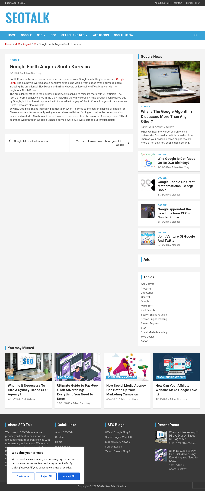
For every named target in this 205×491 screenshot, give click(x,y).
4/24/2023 (112, 399)
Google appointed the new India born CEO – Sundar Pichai (174, 213)
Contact (178, 3)
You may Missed (21, 348)
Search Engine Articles (154, 314)
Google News (151, 56)
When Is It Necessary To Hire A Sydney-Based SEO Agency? (27, 389)
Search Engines (72, 35)
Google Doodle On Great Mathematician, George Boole (176, 186)
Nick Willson (28, 399)
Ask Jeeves (147, 283)
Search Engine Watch (117, 437)
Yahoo (144, 341)
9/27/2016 (164, 167)
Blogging (146, 288)
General (145, 297)
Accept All (69, 476)
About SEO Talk (162, 3)
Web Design (101, 35)
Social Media (123, 35)
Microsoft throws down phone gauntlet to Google (100, 143)
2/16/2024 (14, 399)
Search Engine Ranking (154, 319)
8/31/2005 (16, 73)
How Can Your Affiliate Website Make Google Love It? (176, 389)
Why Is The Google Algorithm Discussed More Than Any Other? (166, 116)
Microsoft (146, 305)
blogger (176, 194)
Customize (23, 476)
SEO (39, 35)
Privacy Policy (193, 3)
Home (12, 35)
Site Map (122, 486)
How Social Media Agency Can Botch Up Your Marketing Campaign (126, 389)
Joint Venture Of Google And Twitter (176, 238)
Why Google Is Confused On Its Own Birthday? (176, 161)
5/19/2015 (164, 245)
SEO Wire (110, 441)
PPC (53, 35)
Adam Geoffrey (32, 73)
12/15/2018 (147, 126)
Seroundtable (112, 446)
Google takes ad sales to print (31, 141)
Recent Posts (168, 425)
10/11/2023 (64, 403)
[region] (45, 465)
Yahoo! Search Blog (116, 451)
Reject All (46, 476)
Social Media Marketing (154, 332)
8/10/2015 (164, 221)
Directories (147, 292)
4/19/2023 (162, 399)
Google (26, 35)
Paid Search (148, 310)
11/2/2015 (164, 194)
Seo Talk (110, 486)
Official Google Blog (116, 432)
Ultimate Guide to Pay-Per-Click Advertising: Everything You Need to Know (77, 392)
